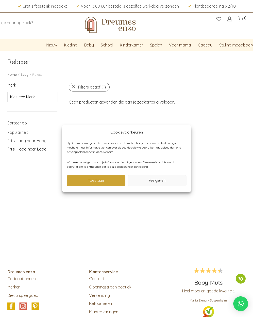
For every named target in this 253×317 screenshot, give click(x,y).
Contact (96, 278)
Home (12, 74)
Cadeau (205, 45)
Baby (89, 45)
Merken (13, 287)
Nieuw (51, 45)
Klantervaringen (103, 311)
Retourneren (100, 303)
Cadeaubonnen (21, 278)
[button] (240, 303)
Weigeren (157, 180)
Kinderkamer (131, 45)
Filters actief (92, 87)
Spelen (156, 45)
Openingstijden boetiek (110, 287)
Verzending (99, 295)
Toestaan (96, 180)
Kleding (70, 45)
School (107, 45)
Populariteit (17, 132)
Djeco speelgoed (22, 295)
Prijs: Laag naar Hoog (27, 140)
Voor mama (180, 45)
